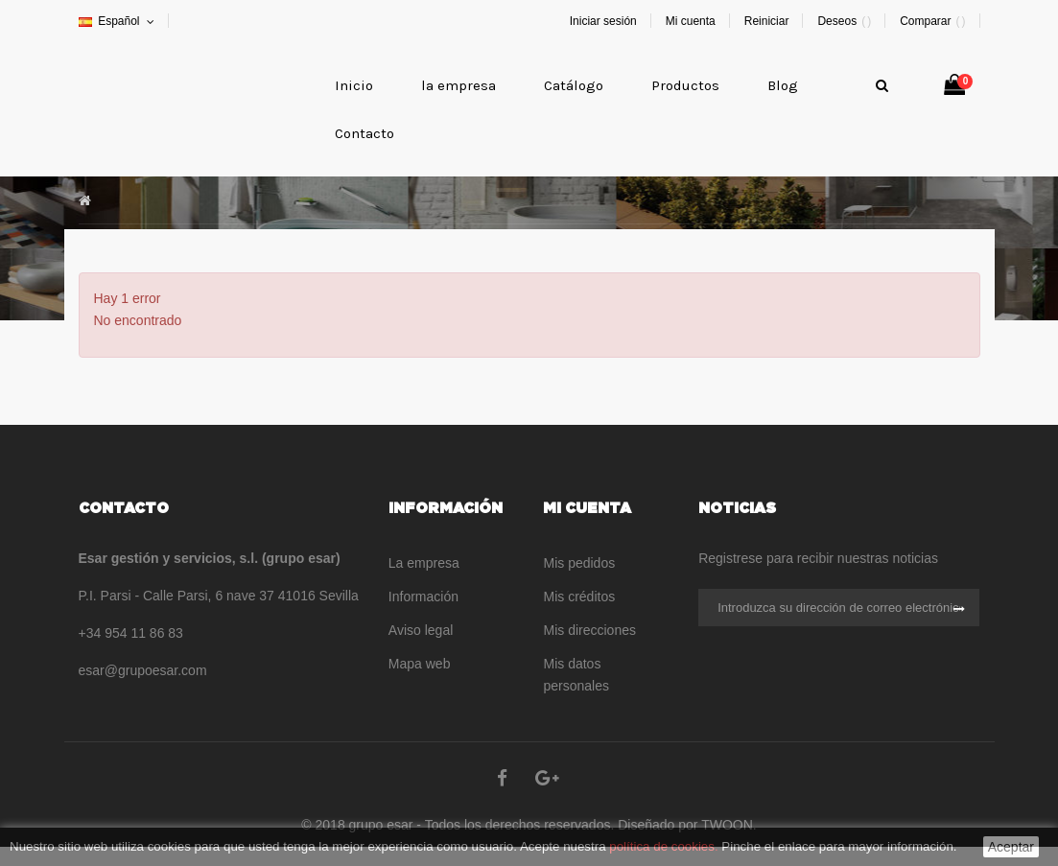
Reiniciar (766, 21)
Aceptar (1011, 846)
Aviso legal (420, 630)
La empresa (423, 563)
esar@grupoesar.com (143, 670)
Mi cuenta (691, 21)
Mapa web (419, 663)
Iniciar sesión (603, 21)
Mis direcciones (589, 630)
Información (423, 596)
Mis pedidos (579, 563)
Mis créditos (579, 596)
